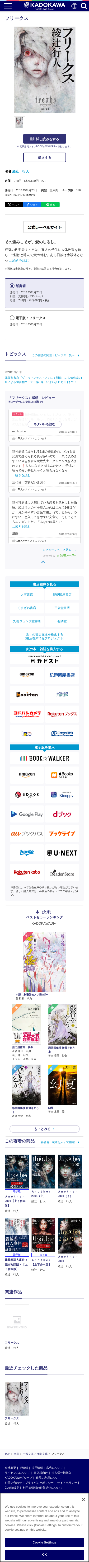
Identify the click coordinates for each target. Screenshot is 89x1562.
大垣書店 (27, 594)
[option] (18, 1328)
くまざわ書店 (27, 608)
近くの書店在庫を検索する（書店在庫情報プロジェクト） (44, 636)
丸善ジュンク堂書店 (27, 621)
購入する (44, 157)
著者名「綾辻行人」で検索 (58, 1142)
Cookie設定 (12, 1453)
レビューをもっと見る (57, 550)
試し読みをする (44, 139)
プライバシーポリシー (39, 1448)
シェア (34, 204)
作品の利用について (48, 1443)
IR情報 (23, 1434)
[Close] (83, 1499)
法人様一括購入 (61, 1438)
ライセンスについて (17, 1438)
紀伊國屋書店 (62, 594)
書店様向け (41, 1438)
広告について (54, 1434)
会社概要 (10, 1434)
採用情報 (37, 1434)
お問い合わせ (13, 1448)
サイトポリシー (67, 1448)
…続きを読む (19, 260)
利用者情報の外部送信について (43, 1453)
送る (52, 204)
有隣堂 (62, 621)
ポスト (16, 204)
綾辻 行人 (20, 171)
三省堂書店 (62, 608)
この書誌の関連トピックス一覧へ (53, 355)
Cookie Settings (44, 1542)
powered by (59, 555)
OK (44, 1554)
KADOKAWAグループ (18, 1443)
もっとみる (42, 1129)
